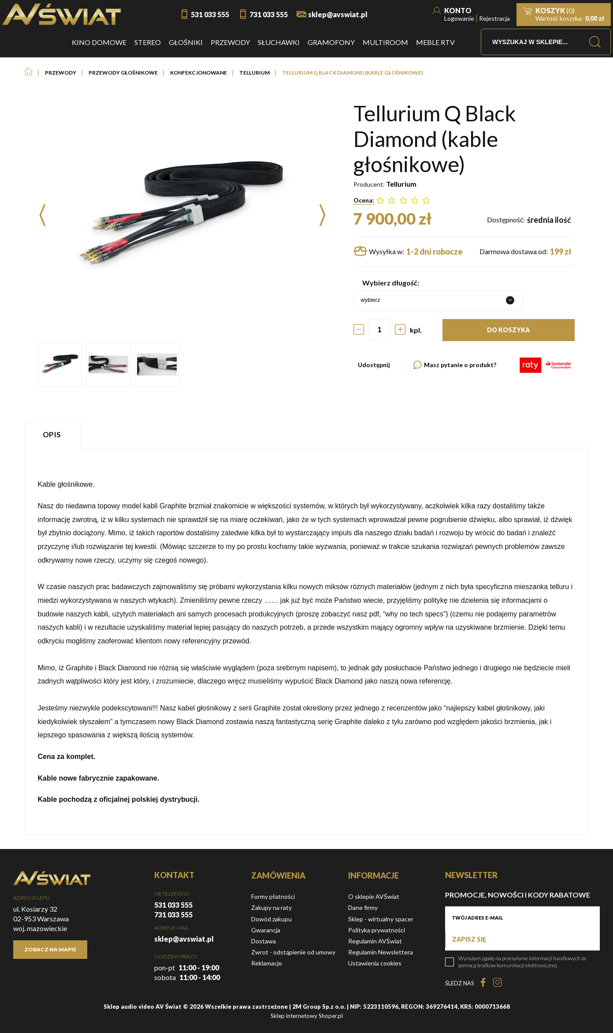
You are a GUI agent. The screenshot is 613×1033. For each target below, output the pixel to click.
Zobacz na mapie (50, 949)
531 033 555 (210, 14)
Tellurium (401, 184)
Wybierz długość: (390, 282)
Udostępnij (374, 364)
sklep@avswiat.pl (338, 14)
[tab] (54, 434)
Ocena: (363, 200)
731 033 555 (268, 14)
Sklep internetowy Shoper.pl (307, 1015)
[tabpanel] (307, 641)
